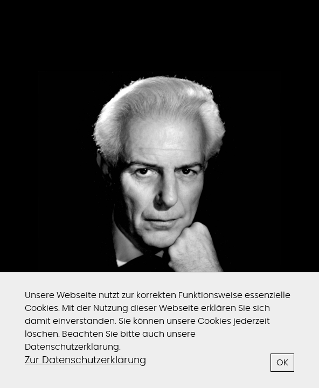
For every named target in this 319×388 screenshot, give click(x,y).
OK (282, 362)
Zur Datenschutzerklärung (85, 360)
